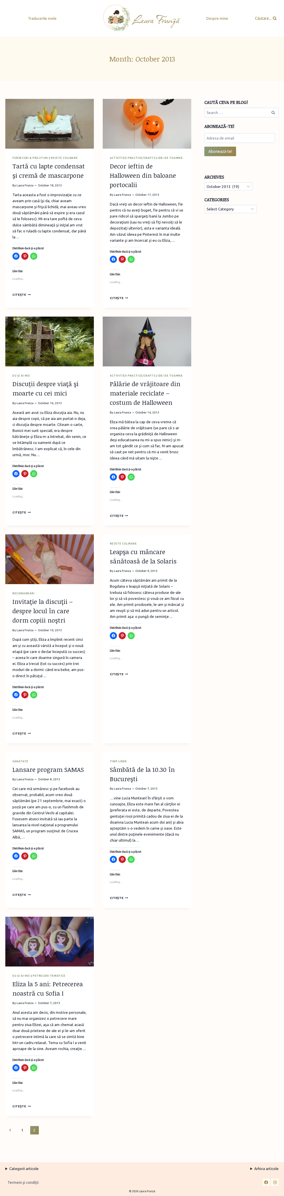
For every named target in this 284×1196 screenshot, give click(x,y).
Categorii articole (24, 1168)
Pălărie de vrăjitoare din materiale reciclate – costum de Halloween (145, 393)
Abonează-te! (220, 151)
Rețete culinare (64, 157)
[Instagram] (275, 1182)
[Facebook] (266, 1182)
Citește (21, 294)
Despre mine (217, 18)
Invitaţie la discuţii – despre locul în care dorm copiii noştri (42, 610)
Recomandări (23, 593)
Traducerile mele (42, 18)
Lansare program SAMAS (48, 769)
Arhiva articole (266, 1168)
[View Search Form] (266, 18)
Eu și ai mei (21, 375)
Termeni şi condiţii (23, 1182)
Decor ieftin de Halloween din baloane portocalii (143, 175)
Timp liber (118, 761)
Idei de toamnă (170, 157)
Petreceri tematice (49, 975)
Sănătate (20, 761)
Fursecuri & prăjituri (30, 157)
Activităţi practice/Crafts (132, 157)
